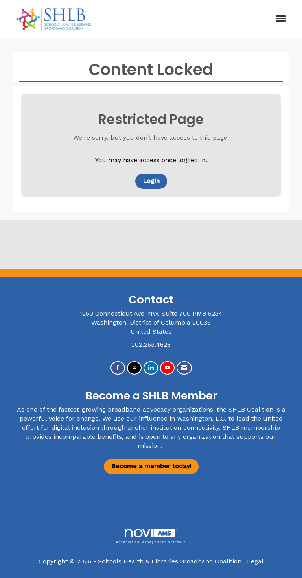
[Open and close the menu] (197, 19)
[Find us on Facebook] (117, 368)
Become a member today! (151, 466)
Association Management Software (151, 536)
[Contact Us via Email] (184, 368)
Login (151, 181)
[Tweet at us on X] (134, 368)
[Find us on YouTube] (167, 368)
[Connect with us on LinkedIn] (151, 368)
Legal (255, 561)
